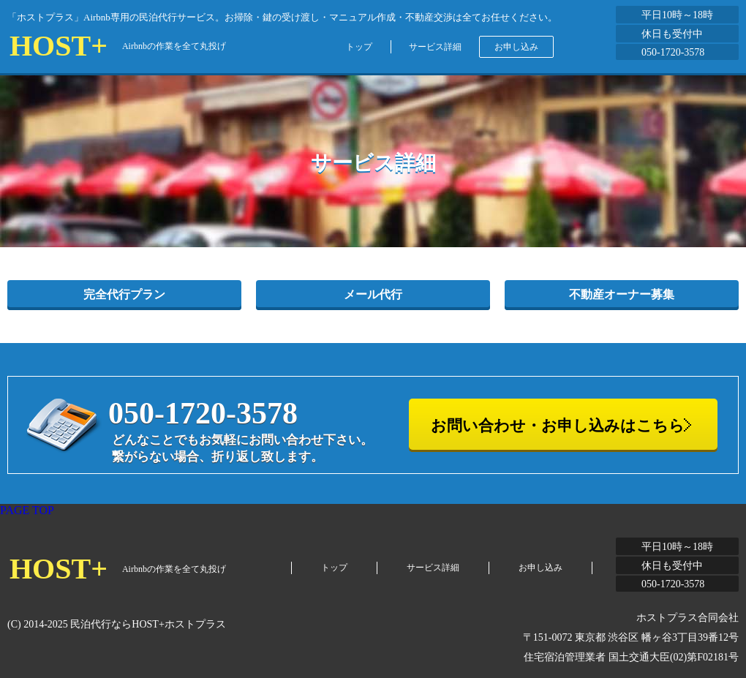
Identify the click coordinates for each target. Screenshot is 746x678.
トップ (359, 47)
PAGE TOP (27, 510)
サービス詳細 (435, 47)
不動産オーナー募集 (621, 294)
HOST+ (59, 45)
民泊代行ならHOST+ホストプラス (147, 624)
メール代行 (373, 294)
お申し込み (516, 47)
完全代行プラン (124, 294)
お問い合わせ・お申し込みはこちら (558, 425)
